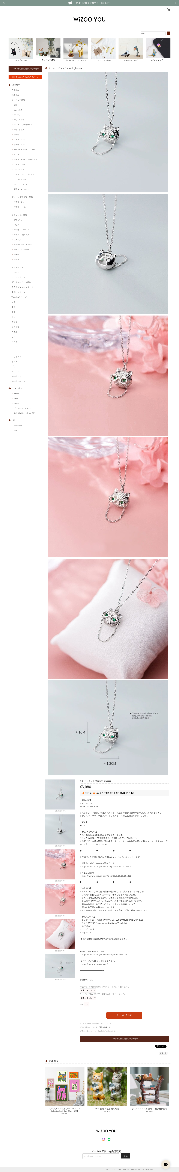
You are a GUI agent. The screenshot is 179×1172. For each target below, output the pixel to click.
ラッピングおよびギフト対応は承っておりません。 (103, 994)
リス (13, 337)
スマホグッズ (17, 267)
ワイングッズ (19, 130)
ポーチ (16, 254)
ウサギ (14, 322)
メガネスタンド (20, 139)
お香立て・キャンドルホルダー (25, 159)
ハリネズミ (16, 356)
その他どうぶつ (18, 376)
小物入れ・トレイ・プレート (25, 149)
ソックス (17, 259)
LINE (16, 430)
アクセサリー (19, 220)
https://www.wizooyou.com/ (95, 964)
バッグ (16, 225)
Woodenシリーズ (19, 297)
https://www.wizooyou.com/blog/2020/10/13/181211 (106, 876)
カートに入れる (124, 1015)
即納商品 (15, 95)
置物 (15, 105)
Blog (16, 398)
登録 (126, 1156)
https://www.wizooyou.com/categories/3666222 (104, 954)
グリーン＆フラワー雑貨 (22, 197)
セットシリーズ (18, 277)
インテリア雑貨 (18, 100)
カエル (14, 332)
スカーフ (17, 240)
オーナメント (19, 115)
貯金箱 (16, 135)
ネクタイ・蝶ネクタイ (22, 235)
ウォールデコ (19, 120)
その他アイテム (18, 381)
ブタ (13, 312)
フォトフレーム (20, 164)
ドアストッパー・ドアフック (25, 174)
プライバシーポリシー (23, 408)
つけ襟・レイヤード (21, 230)
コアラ (14, 342)
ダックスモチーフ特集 (21, 282)
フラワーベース (20, 207)
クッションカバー (20, 179)
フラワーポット (20, 202)
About (16, 393)
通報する (163, 1053)
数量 (81, 1004)
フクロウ (15, 327)
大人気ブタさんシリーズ (22, 287)
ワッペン (15, 272)
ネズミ (14, 361)
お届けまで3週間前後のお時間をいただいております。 (105, 987)
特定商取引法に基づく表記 (24, 413)
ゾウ (13, 366)
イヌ (13, 302)
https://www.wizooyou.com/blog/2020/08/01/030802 (106, 866)
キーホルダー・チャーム (23, 245)
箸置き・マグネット (21, 189)
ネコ (13, 307)
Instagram (18, 425)
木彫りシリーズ (18, 292)
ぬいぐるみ (18, 110)
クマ (13, 351)
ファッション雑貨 (19, 215)
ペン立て (17, 154)
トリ (13, 317)
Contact (17, 403)
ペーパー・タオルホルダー (24, 125)
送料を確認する (105, 1027)
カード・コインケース (22, 250)
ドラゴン (15, 371)
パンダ (14, 347)
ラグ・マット (19, 169)
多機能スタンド (20, 144)
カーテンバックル (20, 184)
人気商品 (15, 90)
